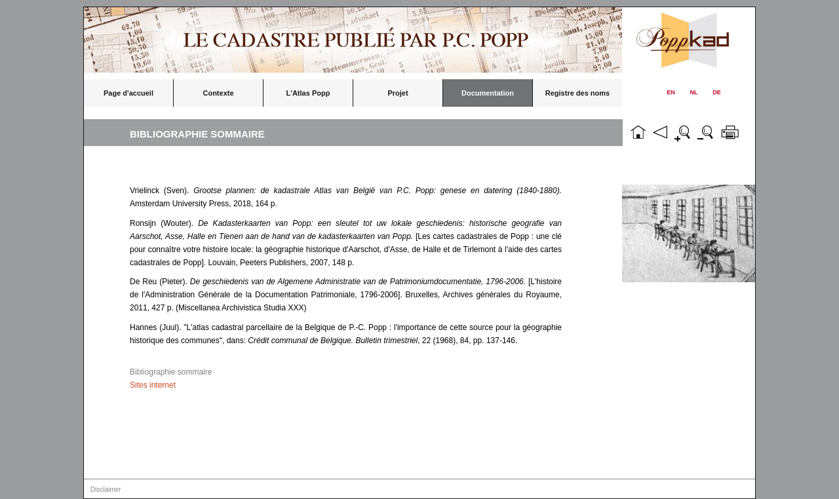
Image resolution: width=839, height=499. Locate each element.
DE (716, 92)
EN (671, 92)
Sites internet (153, 385)
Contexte (218, 93)
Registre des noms (577, 93)
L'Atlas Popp (308, 93)
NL (694, 92)
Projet (397, 93)
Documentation (487, 93)
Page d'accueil (128, 93)
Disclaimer (105, 489)
